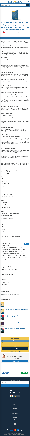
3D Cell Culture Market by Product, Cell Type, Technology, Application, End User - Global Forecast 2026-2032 (16, 316)
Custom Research (15, 411)
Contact (15, 417)
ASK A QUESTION (15, 361)
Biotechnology (11, 294)
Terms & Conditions (19, 433)
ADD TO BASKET (15, 348)
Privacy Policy (13, 433)
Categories (15, 408)
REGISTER (15, 385)
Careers (15, 402)
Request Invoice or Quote (15, 351)
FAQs (15, 419)
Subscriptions (15, 413)
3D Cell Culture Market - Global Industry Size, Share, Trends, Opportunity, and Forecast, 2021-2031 (17, 310)
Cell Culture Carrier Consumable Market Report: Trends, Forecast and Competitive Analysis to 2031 (16, 323)
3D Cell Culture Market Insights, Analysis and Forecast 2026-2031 (15, 302)
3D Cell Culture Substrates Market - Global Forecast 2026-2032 (15, 328)
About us (15, 401)
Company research (15, 410)
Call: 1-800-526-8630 (15, 358)
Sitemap (9, 433)
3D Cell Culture (4, 294)
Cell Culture (17, 294)
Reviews (15, 404)
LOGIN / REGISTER (15, 420)
